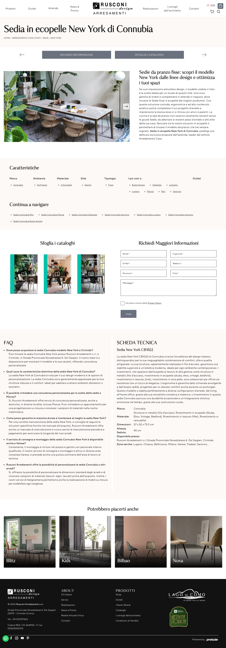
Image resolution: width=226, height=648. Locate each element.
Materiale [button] (63, 178)
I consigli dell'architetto (172, 8)
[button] (126, 106)
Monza (150, 191)
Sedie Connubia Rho (23, 215)
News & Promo (74, 8)
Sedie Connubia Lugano (149, 215)
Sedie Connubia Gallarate (84, 215)
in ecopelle (66, 185)
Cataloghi (121, 610)
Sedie (46, 38)
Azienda (53, 8)
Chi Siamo (66, 594)
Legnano (173, 185)
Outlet (32, 8)
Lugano (135, 191)
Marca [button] (13, 178)
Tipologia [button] (110, 178)
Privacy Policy (154, 303)
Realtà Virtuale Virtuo (72, 615)
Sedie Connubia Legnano (180, 215)
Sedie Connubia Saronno (117, 215)
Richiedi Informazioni (76, 54)
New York (55, 38)
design (88, 185)
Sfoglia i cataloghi (149, 54)
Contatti (194, 8)
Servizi (64, 599)
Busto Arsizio (138, 185)
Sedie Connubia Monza (52, 215)
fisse (110, 185)
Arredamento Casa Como (26, 38)
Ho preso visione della (143, 303)
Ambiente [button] (39, 178)
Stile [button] (83, 178)
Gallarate (156, 185)
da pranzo (42, 185)
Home (7, 38)
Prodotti (11, 8)
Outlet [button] (197, 178)
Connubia (18, 185)
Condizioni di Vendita (127, 620)
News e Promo (68, 610)
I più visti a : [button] (135, 178)
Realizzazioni (150, 8)
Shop (118, 594)
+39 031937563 (20, 619)
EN (213, 5)
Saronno (177, 191)
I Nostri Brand (123, 605)
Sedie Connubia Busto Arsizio (27, 221)
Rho (163, 191)
